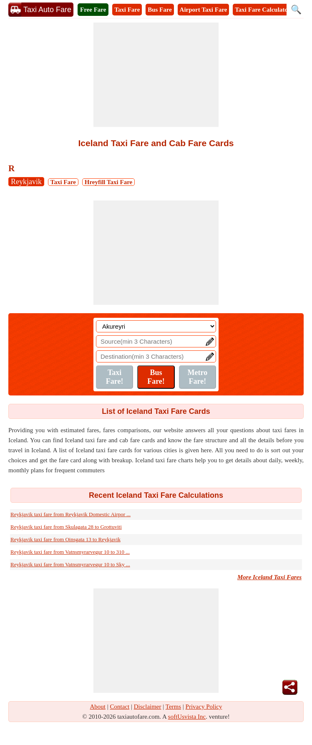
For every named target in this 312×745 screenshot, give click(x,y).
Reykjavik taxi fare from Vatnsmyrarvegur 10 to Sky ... (70, 564)
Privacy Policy (204, 706)
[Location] (156, 326)
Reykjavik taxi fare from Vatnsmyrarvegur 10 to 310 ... (70, 552)
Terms (173, 706)
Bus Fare (160, 9)
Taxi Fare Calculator (262, 9)
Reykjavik (26, 181)
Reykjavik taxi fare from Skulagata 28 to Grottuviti (66, 527)
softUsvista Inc (187, 716)
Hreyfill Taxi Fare (108, 182)
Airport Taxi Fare (203, 9)
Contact (120, 706)
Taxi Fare (127, 9)
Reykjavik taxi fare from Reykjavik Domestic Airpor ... (70, 514)
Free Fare (93, 9)
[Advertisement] (156, 75)
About (98, 706)
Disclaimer (147, 706)
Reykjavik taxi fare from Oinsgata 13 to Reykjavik (65, 539)
